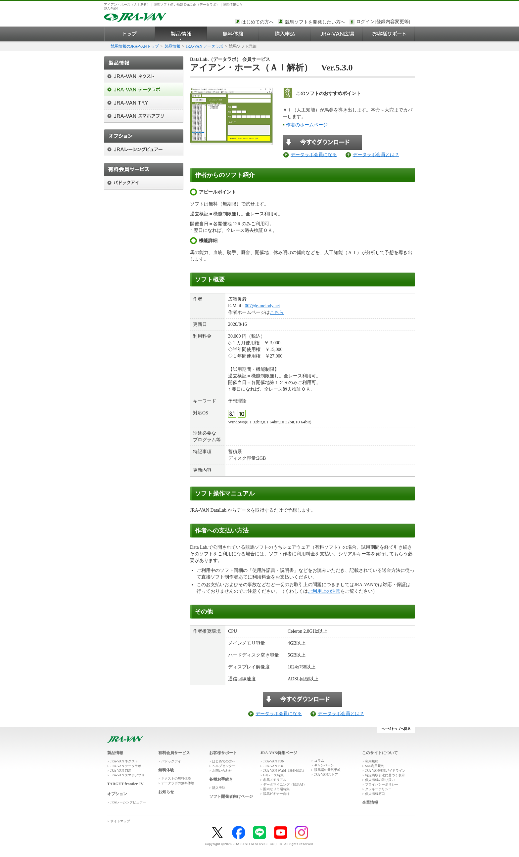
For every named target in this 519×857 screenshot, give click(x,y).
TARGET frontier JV (125, 784)
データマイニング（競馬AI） (285, 784)
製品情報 (181, 33)
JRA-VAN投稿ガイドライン (385, 770)
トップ (129, 33)
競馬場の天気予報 (327, 770)
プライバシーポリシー (381, 784)
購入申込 (285, 33)
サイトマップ (120, 821)
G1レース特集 (273, 775)
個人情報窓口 (375, 793)
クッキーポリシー (378, 789)
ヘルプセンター (223, 766)
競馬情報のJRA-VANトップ (135, 46)
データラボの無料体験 (177, 783)
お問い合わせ (222, 770)
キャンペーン (324, 765)
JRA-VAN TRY (120, 770)
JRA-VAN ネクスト (124, 761)
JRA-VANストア (326, 774)
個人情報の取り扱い (380, 780)
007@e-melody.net (262, 305)
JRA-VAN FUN (273, 761)
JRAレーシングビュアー (128, 802)
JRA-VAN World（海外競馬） (284, 770)
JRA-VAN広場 (337, 33)
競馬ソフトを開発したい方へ (315, 22)
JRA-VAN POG (273, 766)
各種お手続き (221, 779)
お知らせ (166, 792)
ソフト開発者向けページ (231, 796)
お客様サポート (389, 33)
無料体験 (233, 33)
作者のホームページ (307, 124)
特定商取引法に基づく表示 (385, 775)
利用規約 (371, 761)
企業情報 (370, 802)
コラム (319, 760)
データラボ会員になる (314, 154)
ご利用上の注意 (324, 591)
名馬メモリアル (274, 780)
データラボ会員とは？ (376, 154)
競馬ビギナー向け (276, 793)
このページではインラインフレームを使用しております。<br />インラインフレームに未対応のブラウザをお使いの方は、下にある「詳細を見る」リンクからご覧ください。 (384, 22)
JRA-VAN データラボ (204, 46)
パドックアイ (171, 761)
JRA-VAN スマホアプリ (127, 775)
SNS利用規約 (374, 766)
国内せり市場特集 (276, 789)
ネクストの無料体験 (176, 778)
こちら (277, 312)
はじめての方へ (257, 22)
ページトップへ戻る (396, 730)
